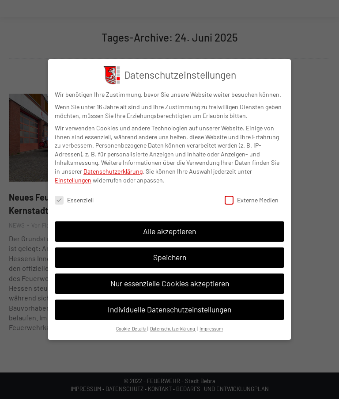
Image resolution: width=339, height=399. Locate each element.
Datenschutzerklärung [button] (173, 328)
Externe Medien (252, 200)
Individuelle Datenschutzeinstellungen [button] (169, 309)
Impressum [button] (211, 328)
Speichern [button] (169, 257)
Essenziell (74, 200)
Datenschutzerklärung (113, 171)
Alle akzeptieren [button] (169, 231)
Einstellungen (73, 179)
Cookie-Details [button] (131, 328)
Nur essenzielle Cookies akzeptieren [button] (169, 283)
